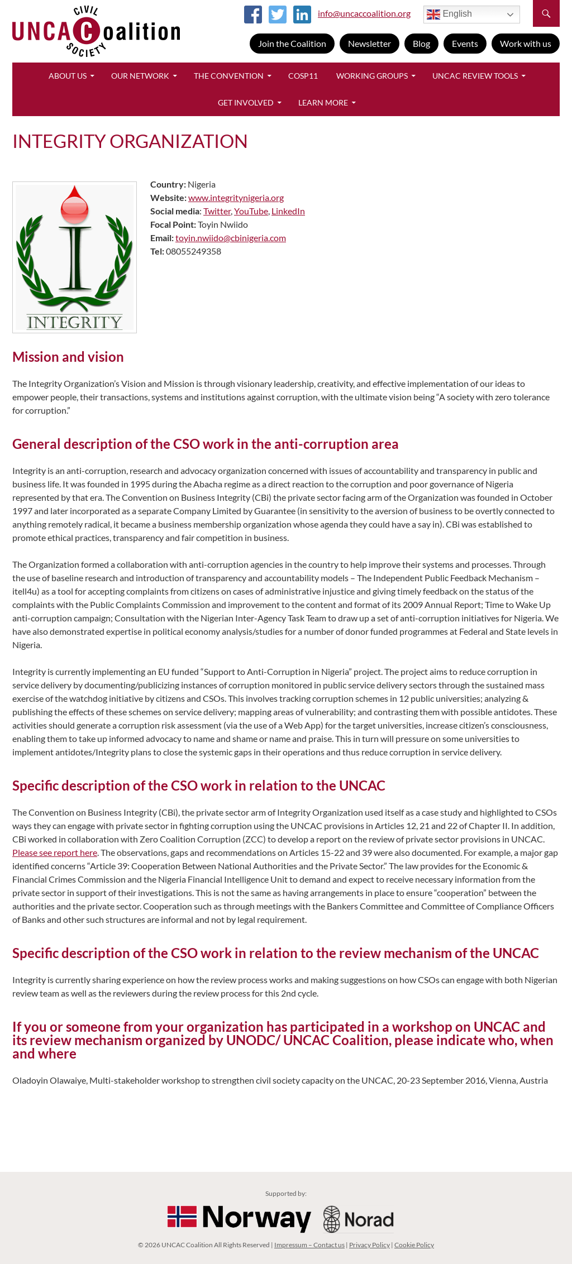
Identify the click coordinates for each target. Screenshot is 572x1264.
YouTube (251, 210)
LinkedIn (288, 210)
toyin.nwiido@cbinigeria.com (230, 237)
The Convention (229, 75)
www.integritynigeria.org (236, 197)
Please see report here (54, 852)
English (449, 14)
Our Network (140, 75)
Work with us (525, 43)
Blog (421, 43)
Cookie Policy (414, 1245)
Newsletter (369, 43)
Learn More (323, 102)
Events (465, 43)
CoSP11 (303, 75)
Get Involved (246, 102)
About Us (68, 75)
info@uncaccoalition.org (364, 13)
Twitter (217, 210)
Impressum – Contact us (309, 1245)
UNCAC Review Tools (475, 75)
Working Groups (372, 75)
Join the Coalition (292, 43)
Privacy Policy (369, 1245)
